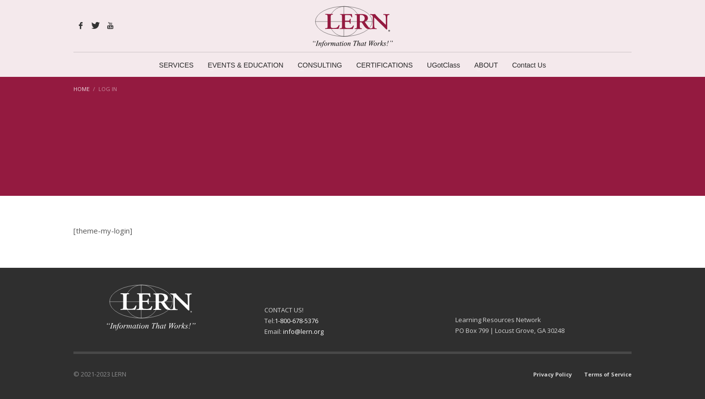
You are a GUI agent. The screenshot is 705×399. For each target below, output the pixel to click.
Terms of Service (608, 374)
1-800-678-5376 (296, 320)
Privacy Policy (552, 374)
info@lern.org (303, 331)
